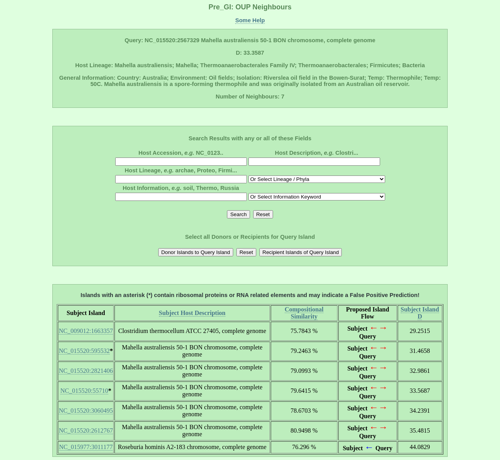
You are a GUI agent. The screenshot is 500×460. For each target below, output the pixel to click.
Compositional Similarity (304, 313)
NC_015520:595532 (84, 350)
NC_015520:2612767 (86, 430)
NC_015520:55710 (84, 390)
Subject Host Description (192, 313)
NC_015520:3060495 (86, 410)
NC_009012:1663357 (86, 331)
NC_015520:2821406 (86, 370)
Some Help (250, 20)
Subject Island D (420, 313)
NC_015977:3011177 (85, 447)
